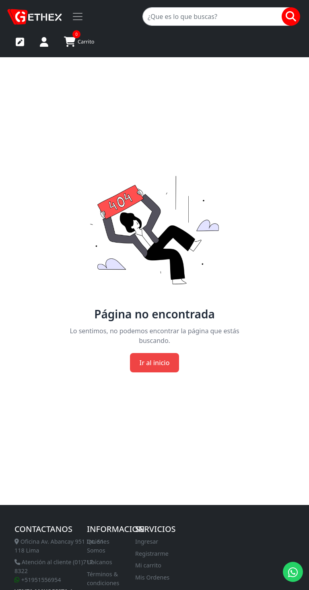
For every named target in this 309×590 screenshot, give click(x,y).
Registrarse (20, 42)
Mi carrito (148, 565)
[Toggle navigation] (78, 16)
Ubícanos (99, 562)
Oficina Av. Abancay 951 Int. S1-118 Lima (59, 546)
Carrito (79, 40)
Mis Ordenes (152, 577)
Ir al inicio (155, 362)
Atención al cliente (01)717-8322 (54, 566)
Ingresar (146, 541)
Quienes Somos (98, 546)
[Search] (216, 16)
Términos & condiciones (103, 578)
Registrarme (152, 553)
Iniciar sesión (44, 42)
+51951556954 (37, 580)
